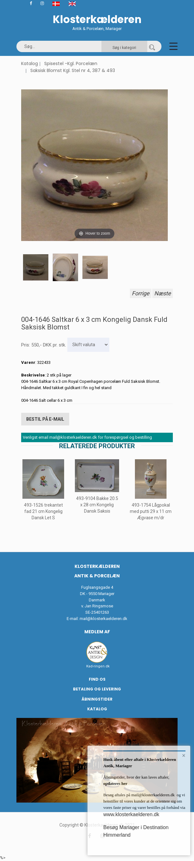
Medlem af (97, 632)
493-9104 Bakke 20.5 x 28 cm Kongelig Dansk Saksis (97, 504)
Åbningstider (97, 699)
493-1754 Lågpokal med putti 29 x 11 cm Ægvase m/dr (151, 511)
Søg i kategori (124, 47)
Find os (97, 679)
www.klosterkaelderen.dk (131, 814)
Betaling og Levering (97, 689)
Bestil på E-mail (45, 419)
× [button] (183, 755)
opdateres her (115, 783)
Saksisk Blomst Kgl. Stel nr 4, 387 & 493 (72, 70)
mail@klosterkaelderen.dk (103, 618)
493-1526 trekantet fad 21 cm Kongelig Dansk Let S (43, 511)
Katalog (29, 63)
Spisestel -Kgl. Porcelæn (70, 63)
